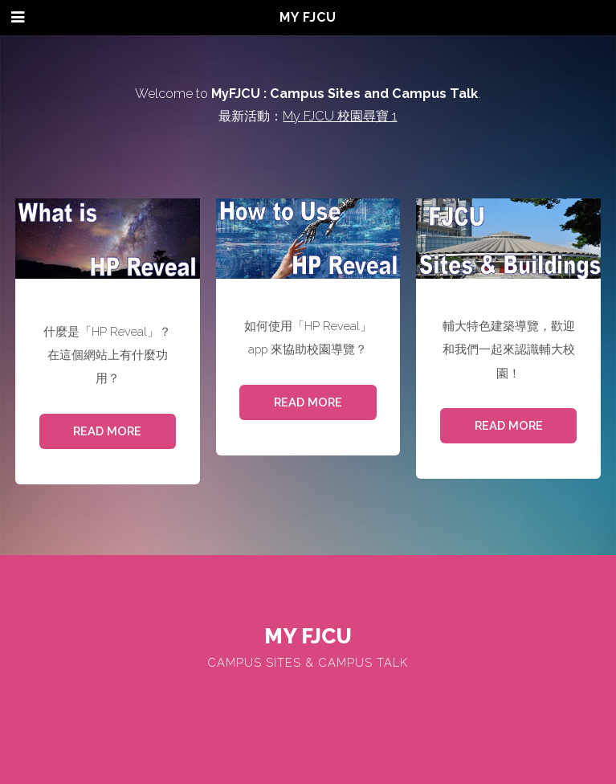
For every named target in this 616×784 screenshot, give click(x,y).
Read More (107, 431)
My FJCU (308, 17)
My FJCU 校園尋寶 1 (340, 116)
